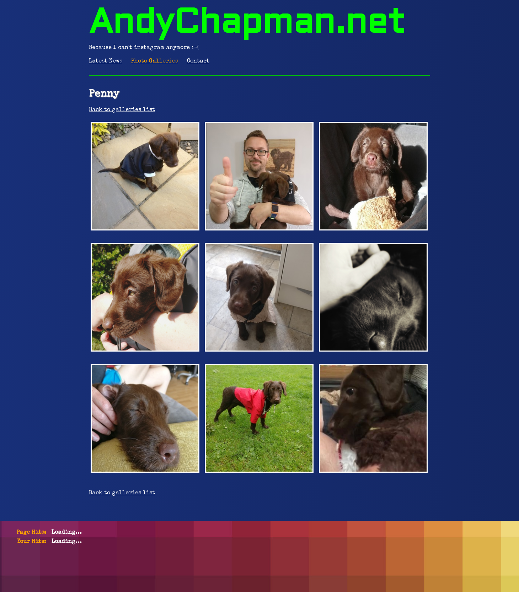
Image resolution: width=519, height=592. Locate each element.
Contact (198, 61)
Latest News (105, 61)
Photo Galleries (154, 61)
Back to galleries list (122, 110)
